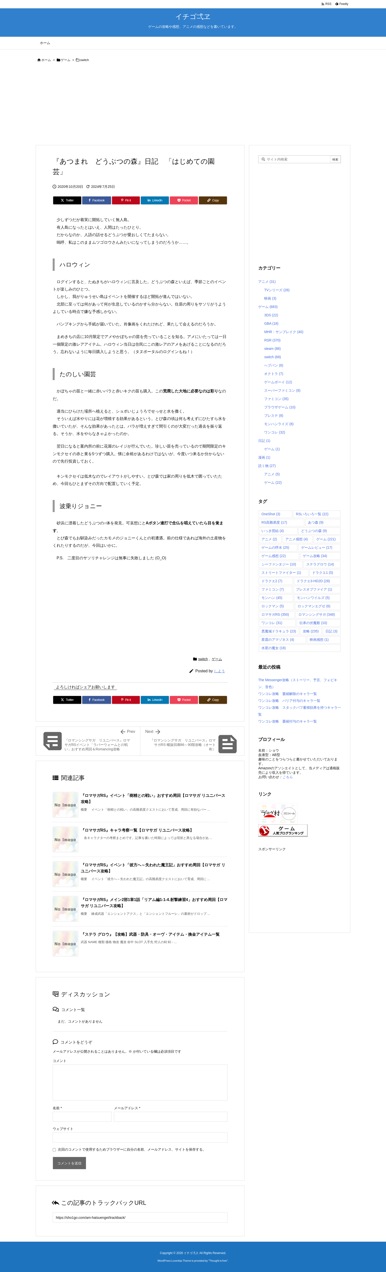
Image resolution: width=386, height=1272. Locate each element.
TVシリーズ (277, 290)
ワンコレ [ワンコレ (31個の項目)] (271, 623)
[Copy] (213, 200)
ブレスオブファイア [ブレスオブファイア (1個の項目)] (314, 589)
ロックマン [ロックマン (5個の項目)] (272, 606)
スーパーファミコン (282, 390)
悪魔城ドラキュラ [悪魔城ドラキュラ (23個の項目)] (278, 631)
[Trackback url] (140, 1217)
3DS (271, 315)
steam (272, 349)
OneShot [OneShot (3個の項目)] (270, 514)
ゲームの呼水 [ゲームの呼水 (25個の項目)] (275, 547)
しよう (219, 671)
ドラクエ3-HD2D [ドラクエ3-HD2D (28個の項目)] (313, 581)
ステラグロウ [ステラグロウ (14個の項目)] (320, 564)
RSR (272, 340)
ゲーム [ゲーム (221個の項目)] (326, 539)
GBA (271, 323)
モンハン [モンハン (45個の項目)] (271, 598)
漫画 (264, 457)
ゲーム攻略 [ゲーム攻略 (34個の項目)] (315, 556)
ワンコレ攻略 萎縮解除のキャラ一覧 (287, 694)
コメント (59, 1061)
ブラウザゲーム (279, 407)
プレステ (273, 416)
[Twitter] (67, 200)
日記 (264, 441)
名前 (57, 1108)
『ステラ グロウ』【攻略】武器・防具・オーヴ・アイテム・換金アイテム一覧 (150, 934)
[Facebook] (96, 200)
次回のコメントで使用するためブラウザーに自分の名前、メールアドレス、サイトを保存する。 (132, 1149)
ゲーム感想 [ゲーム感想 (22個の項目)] (273, 556)
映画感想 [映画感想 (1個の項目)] (319, 640)
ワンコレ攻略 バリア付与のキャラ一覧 (289, 701)
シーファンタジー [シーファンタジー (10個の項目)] (278, 564)
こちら (287, 777)
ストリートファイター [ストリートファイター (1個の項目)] (281, 573)
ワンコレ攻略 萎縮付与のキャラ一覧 (287, 721)
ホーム (46, 60)
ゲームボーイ (278, 382)
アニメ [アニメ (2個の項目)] (269, 539)
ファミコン (276, 399)
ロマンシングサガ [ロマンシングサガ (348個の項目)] (316, 614)
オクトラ (273, 374)
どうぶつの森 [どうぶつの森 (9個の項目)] (314, 531)
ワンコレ (274, 432)
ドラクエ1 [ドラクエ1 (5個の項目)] (322, 573)
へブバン (273, 365)
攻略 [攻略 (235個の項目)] (311, 631)
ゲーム (65, 60)
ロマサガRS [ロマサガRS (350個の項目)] (275, 614)
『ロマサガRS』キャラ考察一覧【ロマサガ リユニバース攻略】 (137, 830)
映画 (270, 298)
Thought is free (218, 1260)
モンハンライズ (278, 424)
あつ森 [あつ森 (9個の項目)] (315, 522)
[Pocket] (184, 200)
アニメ (267, 282)
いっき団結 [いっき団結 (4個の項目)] (272, 531)
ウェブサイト (63, 1129)
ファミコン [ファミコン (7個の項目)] (272, 589)
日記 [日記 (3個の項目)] (331, 631)
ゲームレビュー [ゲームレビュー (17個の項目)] (316, 547)
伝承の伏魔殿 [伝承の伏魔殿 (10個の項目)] (313, 623)
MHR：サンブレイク (283, 332)
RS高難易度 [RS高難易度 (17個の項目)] (274, 522)
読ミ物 (267, 466)
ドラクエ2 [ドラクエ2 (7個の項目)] (271, 581)
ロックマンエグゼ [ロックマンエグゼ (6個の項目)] (314, 606)
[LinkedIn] (155, 200)
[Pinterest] (126, 200)
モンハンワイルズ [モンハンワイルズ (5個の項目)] (313, 598)
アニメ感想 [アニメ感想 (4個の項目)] (296, 539)
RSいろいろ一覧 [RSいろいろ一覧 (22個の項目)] (312, 514)
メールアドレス (127, 1108)
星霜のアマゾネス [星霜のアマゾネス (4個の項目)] (277, 640)
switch (84, 60)
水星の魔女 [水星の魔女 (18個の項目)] (273, 648)
